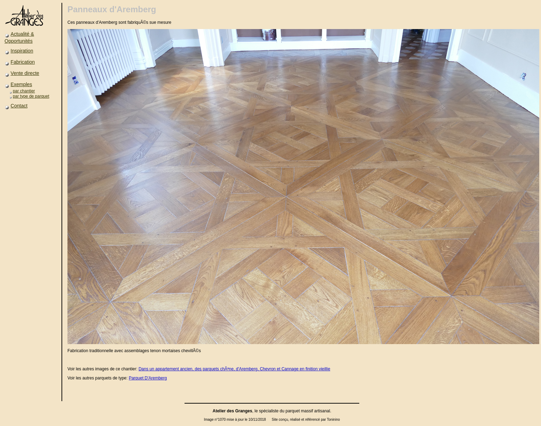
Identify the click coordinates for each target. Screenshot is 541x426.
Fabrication (22, 62)
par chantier (24, 91)
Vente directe (24, 73)
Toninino (333, 419)
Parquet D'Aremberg (148, 378)
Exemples (21, 84)
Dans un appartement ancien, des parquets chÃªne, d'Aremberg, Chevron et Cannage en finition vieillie (234, 368)
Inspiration (21, 51)
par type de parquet (31, 96)
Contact (18, 106)
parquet (293, 410)
